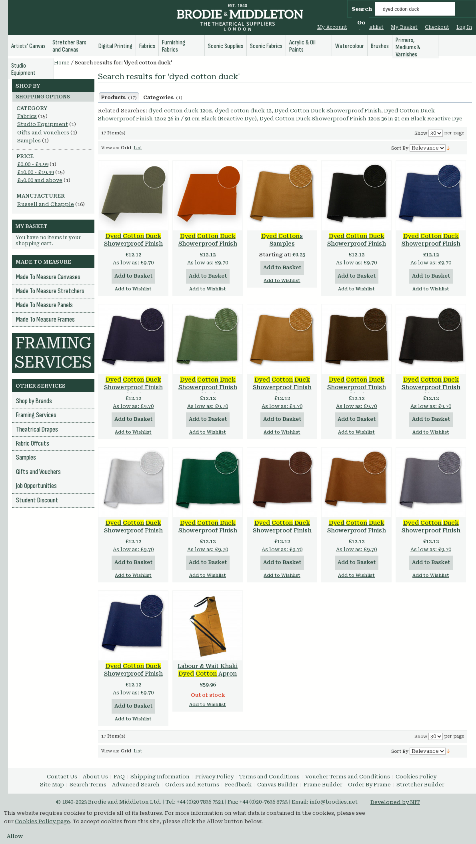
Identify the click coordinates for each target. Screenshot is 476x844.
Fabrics (27, 116)
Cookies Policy (416, 777)
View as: (110, 147)
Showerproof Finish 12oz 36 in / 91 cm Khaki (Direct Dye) (356, 534)
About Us (95, 777)
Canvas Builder (277, 785)
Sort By (399, 148)
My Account (332, 27)
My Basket (404, 27)
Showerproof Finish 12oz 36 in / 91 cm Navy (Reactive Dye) (133, 677)
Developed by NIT (395, 802)
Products (119, 97)
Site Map (52, 785)
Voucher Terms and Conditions (347, 777)
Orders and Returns (192, 785)
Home (62, 63)
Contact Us (62, 777)
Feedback (238, 785)
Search (362, 9)
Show (420, 133)
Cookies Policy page (42, 821)
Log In (464, 27)
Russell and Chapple (45, 204)
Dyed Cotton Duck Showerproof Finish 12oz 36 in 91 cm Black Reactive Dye (361, 119)
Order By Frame (369, 785)
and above (39, 180)
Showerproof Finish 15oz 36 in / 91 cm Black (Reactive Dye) (356, 247)
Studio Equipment (42, 124)
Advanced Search (136, 785)
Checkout (437, 27)
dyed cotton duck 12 (243, 111)
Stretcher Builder (420, 785)
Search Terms (88, 785)
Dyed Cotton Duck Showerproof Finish (327, 111)
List (138, 147)
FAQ (119, 777)
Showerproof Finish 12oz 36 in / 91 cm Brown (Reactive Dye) (282, 534)
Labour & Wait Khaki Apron (208, 670)
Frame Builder (323, 785)
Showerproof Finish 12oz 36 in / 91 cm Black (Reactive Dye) (431, 391)
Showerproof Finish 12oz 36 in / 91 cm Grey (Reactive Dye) (430, 534)
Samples (29, 141)
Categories (162, 97)
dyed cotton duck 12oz (180, 111)
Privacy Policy (214, 777)
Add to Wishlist (133, 289)
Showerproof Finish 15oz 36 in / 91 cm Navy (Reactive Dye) (431, 247)
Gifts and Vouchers (43, 133)
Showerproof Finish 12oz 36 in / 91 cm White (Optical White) (133, 534)
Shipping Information (160, 777)
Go (361, 23)
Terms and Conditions (269, 777)
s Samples (282, 240)
